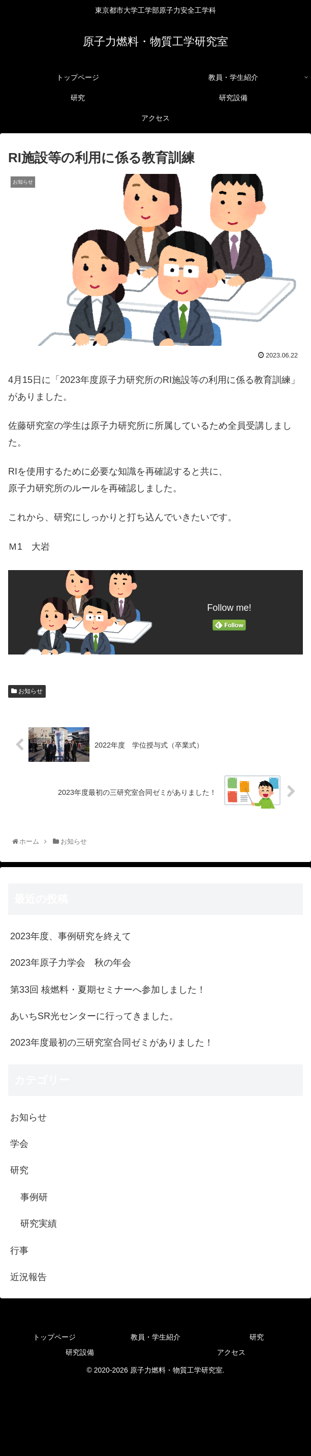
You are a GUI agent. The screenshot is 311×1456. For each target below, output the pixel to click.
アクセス (231, 1352)
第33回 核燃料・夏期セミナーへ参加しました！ (108, 990)
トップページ (54, 1337)
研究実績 (38, 1224)
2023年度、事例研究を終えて (70, 936)
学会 (19, 1144)
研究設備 (80, 1352)
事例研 (34, 1197)
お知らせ (27, 691)
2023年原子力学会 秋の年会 (70, 963)
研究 (19, 1170)
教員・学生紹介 (155, 1337)
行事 (19, 1250)
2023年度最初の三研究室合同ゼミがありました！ (111, 1042)
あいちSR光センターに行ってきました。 (94, 1016)
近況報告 (28, 1277)
